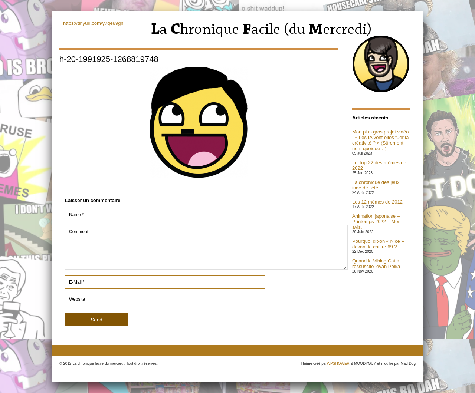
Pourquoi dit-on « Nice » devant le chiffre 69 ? (378, 244)
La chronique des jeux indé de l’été (375, 185)
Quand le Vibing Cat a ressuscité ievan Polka (376, 263)
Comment (206, 247)
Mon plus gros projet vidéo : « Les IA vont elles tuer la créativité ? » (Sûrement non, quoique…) (380, 140)
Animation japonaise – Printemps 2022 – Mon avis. (376, 221)
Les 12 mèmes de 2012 (377, 202)
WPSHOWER (338, 363)
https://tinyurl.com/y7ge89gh (93, 23)
